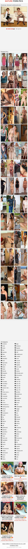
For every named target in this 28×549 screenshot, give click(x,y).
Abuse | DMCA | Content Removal (10, 543)
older (17, 377)
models (17, 356)
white (17, 454)
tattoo (17, 434)
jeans (3, 454)
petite (17, 396)
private (17, 400)
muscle (17, 360)
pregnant (18, 398)
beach (3, 356)
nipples (17, 364)
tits (16, 442)
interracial (4, 452)
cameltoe (4, 383)
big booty (4, 362)
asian (3, 348)
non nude (18, 367)
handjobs (4, 440)
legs (16, 344)
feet (2, 419)
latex (3, 457)
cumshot (4, 398)
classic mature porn (7, 387)
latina (3, 459)
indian (3, 450)
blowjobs (4, 373)
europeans (4, 413)
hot (2, 446)
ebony (3, 408)
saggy (17, 408)
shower (17, 419)
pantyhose (18, 394)
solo (16, 429)
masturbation (19, 350)
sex (16, 413)
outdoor (17, 379)
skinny (17, 423)
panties (17, 392)
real (16, 404)
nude (17, 369)
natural (17, 362)
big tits (3, 364)
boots (3, 377)
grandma (4, 431)
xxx (16, 459)
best (3, 360)
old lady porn (19, 373)
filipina (3, 421)
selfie (17, 411)
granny (3, 434)
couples (4, 394)
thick (17, 436)
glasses (3, 429)
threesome (18, 438)
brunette (4, 381)
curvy (3, 402)
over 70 (17, 390)
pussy (17, 402)
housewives (5, 448)
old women (18, 375)
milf (16, 352)
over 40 (17, 383)
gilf (2, 425)
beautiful (4, 358)
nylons (17, 371)
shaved (17, 417)
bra (2, 379)
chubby (3, 385)
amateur (4, 344)
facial (3, 415)
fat (2, 417)
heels (3, 442)
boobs (3, 375)
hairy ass (4, 438)
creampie (4, 396)
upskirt (17, 446)
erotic (3, 411)
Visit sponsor (18, 28)
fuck (3, 423)
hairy (3, 436)
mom (17, 358)
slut (16, 425)
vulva (17, 452)
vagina (17, 448)
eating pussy (5, 406)
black (3, 369)
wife (16, 457)
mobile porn (18, 354)
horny (3, 444)
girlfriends (4, 427)
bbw (3, 354)
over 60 (17, 387)
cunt (3, 400)
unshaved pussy (20, 444)
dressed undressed (7, 404)
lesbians (18, 346)
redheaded (18, 406)
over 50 (17, 385)
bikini (3, 367)
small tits (18, 427)
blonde (3, 371)
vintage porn (19, 450)
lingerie (17, 348)
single (17, 421)
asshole (4, 352)
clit (2, 390)
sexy (17, 415)
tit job (17, 440)
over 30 (17, 381)
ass (2, 350)
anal (3, 346)
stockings (18, 431)
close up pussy (5, 392)
